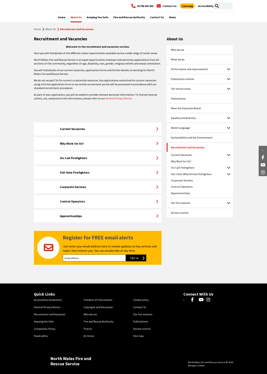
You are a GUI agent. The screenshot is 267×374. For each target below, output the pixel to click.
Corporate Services (182, 180)
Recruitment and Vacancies (188, 147)
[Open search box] (217, 6)
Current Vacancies (181, 155)
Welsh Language (180, 127)
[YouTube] (202, 300)
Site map (138, 336)
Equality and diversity (183, 118)
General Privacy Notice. (118, 98)
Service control (180, 212)
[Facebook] (194, 300)
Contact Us (139, 307)
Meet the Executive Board (186, 108)
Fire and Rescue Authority (98, 321)
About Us (50, 29)
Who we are (177, 49)
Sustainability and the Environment (192, 137)
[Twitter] (186, 300)
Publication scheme (182, 79)
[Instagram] (209, 300)
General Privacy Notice (47, 307)
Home (37, 29)
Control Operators (182, 186)
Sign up (138, 257)
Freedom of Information (98, 300)
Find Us (88, 328)
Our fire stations (180, 203)
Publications (178, 98)
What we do (177, 59)
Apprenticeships (180, 193)
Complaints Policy (44, 328)
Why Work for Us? (181, 161)
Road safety (41, 336)
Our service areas (181, 88)
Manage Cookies (196, 365)
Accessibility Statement (48, 300)
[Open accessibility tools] (206, 6)
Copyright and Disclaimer (98, 307)
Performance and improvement (189, 69)
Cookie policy (141, 300)
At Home (89, 336)
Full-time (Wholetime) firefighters (191, 174)
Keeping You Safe (44, 321)
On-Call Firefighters (182, 167)
